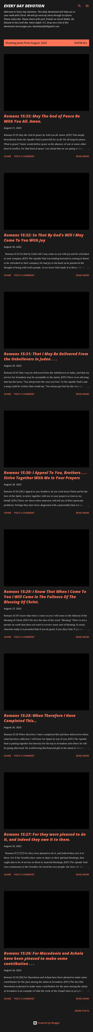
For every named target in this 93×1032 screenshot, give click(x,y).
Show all (81, 43)
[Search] (79, 6)
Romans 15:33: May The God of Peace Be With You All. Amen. (42, 118)
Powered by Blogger (46, 1022)
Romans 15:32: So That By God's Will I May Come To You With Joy (43, 237)
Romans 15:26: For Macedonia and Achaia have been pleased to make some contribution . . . (43, 958)
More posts (82, 1010)
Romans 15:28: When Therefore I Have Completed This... (40, 718)
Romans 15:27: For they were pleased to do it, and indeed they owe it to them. (45, 836)
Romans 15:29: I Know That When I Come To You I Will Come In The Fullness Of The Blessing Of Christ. (45, 596)
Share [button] (7, 156)
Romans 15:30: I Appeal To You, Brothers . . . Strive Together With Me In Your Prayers (45, 475)
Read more (82, 156)
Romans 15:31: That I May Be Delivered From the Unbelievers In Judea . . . (46, 356)
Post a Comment (24, 156)
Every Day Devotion (24, 5)
